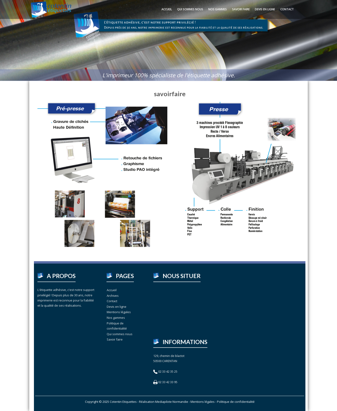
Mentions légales (119, 312)
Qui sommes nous (190, 9)
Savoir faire (241, 9)
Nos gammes (217, 9)
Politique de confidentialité (117, 325)
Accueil (166, 9)
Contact (287, 9)
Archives (113, 296)
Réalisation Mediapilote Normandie (163, 402)
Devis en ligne (265, 9)
